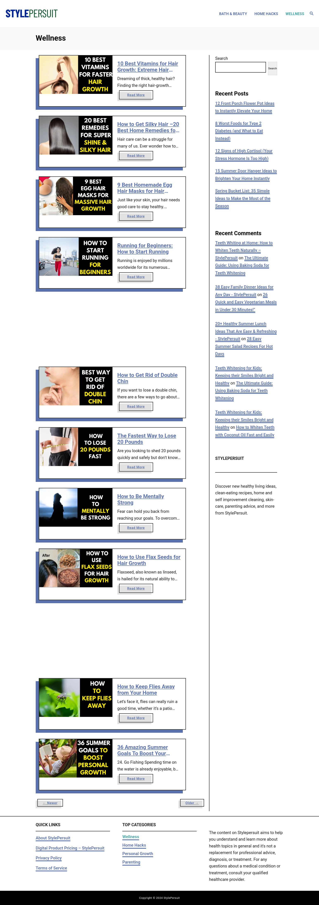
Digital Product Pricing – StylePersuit (70, 848)
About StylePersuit (53, 837)
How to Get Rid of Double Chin (147, 378)
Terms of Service (51, 868)
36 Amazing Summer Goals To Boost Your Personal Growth (142, 753)
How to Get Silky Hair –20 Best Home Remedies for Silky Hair (148, 130)
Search (221, 58)
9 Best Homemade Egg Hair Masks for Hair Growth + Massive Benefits (144, 194)
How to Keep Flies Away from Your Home (146, 689)
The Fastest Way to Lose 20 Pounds (146, 439)
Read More (137, 95)
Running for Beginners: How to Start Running (145, 248)
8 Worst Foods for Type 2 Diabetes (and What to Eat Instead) (239, 131)
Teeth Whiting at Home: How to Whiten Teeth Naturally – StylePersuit (244, 250)
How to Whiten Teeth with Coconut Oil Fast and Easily (244, 431)
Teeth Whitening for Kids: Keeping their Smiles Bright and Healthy (244, 376)
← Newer (50, 803)
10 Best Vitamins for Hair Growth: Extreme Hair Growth (147, 69)
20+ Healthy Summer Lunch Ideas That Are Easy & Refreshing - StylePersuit (246, 331)
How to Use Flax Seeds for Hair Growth (149, 560)
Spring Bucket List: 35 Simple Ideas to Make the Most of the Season (242, 198)
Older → (192, 803)
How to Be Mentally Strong (140, 499)
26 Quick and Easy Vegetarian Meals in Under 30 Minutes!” (246, 302)
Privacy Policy (49, 857)
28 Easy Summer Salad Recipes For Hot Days (244, 346)
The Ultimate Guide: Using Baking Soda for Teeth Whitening (242, 265)
